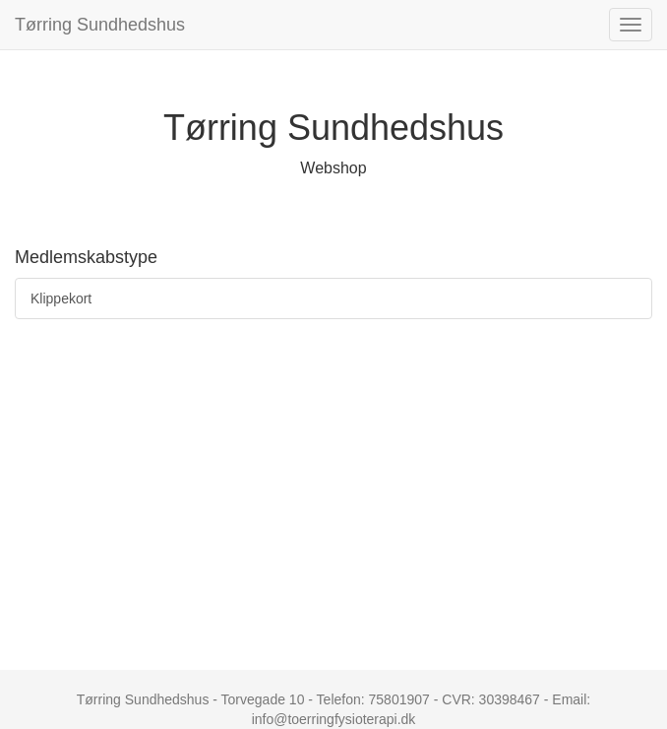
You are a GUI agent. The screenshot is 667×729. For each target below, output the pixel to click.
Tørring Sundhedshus (100, 24)
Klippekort (60, 298)
